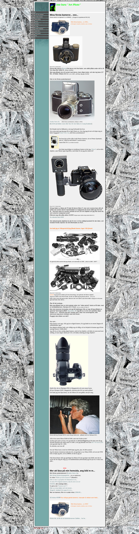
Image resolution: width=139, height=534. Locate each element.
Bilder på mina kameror (63, 477)
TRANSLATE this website (37, 14)
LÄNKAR (77, 492)
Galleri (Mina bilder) (36, 19)
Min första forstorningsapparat (59, 475)
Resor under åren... (36, 31)
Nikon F (93, 149)
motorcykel (100, 442)
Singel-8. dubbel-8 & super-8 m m (60, 490)
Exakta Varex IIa (54, 121)
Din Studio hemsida (101, 532)
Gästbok (33, 38)
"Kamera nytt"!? (62, 486)
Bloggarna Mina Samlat (37, 17)
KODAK (52, 484)
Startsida (33, 12)
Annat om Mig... (35, 26)
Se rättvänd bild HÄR (56, 217)
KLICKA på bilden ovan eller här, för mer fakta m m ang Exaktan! (71, 124)
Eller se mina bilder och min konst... (61, 488)
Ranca (64, 68)
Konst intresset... (35, 24)
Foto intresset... (35, 21)
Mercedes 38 (72, 311)
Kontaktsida (34, 35)
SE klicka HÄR (54, 497)
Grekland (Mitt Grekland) (37, 28)
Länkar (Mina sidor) (36, 33)
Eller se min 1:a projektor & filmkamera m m (63, 479)
